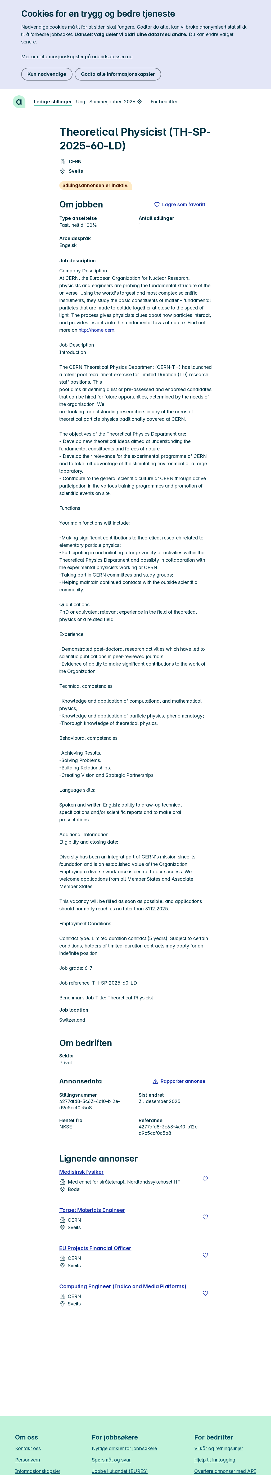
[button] (179, 1081)
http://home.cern (96, 330)
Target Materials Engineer (92, 1210)
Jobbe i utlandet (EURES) (120, 1471)
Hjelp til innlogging (214, 1460)
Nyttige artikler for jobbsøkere (124, 1448)
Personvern (27, 1460)
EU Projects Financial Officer (95, 1248)
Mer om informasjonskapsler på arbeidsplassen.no (77, 56)
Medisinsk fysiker (81, 1172)
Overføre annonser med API (225, 1471)
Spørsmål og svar (111, 1460)
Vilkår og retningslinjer (218, 1448)
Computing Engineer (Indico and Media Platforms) (122, 1286)
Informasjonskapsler (37, 1471)
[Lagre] (205, 1178)
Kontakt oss (28, 1448)
